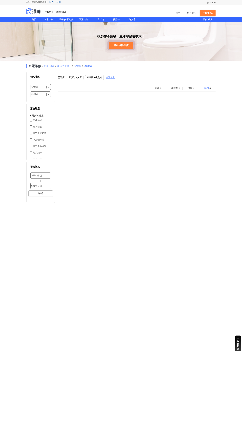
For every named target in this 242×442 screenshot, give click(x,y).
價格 (190, 88)
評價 (157, 88)
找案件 (116, 19)
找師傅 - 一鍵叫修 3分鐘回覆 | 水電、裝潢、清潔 (33, 11)
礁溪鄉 (88, 66)
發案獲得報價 (121, 45)
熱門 (206, 88)
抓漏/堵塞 (49, 66)
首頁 (34, 19)
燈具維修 (37, 152)
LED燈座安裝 (39, 133)
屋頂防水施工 (64, 66)
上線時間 (173, 88)
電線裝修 (37, 120)
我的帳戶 (208, 19)
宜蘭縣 (78, 66)
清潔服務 (83, 19)
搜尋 (178, 13)
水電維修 (48, 19)
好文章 (132, 19)
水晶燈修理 (38, 139)
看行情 (100, 19)
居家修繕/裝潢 (66, 19)
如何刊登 (192, 13)
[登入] (51, 2)
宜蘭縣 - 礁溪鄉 (94, 77)
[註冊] (58, 2)
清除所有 (110, 77)
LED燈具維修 (39, 146)
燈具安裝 (37, 126)
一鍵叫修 (208, 13)
